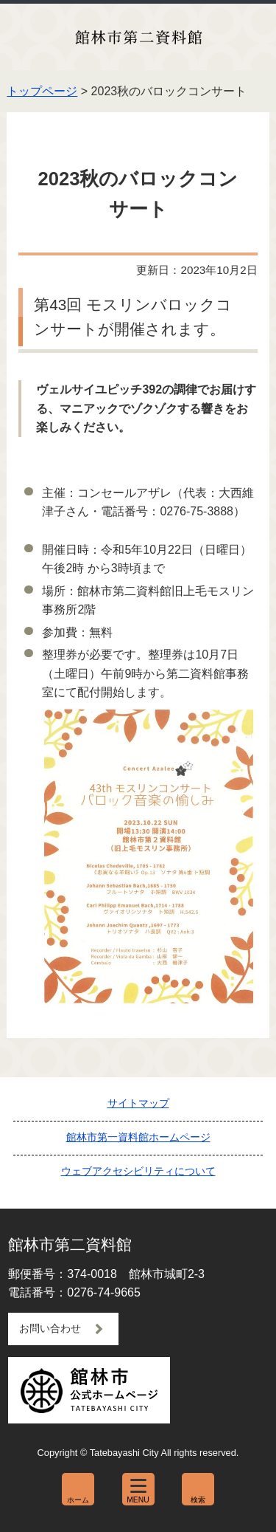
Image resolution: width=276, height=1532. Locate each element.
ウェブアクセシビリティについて (138, 1171)
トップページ (42, 91)
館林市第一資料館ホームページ (138, 1137)
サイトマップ (138, 1103)
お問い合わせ (50, 1328)
